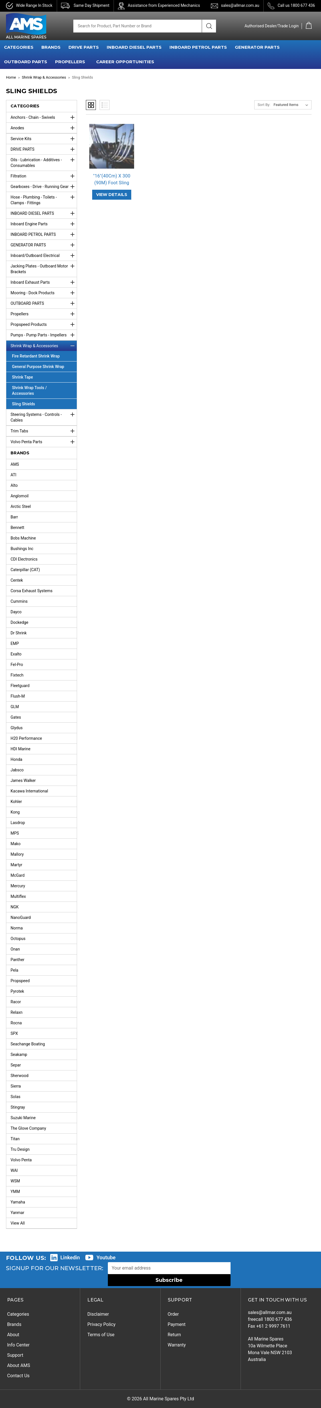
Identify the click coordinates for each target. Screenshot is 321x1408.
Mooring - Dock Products (44, 293)
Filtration (44, 176)
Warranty (177, 1345)
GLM (15, 706)
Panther (18, 959)
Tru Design (20, 1149)
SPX (14, 1033)
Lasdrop (18, 822)
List (105, 105)
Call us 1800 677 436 (296, 5)
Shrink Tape (22, 377)
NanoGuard (21, 917)
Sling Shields (23, 404)
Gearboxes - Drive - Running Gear (44, 186)
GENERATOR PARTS (257, 47)
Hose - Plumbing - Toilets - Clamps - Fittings (44, 198)
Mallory (17, 854)
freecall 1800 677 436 (270, 1319)
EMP (15, 643)
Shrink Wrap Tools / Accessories (29, 390)
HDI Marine (21, 749)
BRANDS (50, 47)
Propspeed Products (44, 324)
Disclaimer (98, 1314)
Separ (16, 1065)
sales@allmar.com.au (240, 5)
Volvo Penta (21, 1160)
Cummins (19, 601)
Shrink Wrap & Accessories (44, 346)
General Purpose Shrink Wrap (38, 366)
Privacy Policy (101, 1324)
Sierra (16, 1086)
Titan (15, 1139)
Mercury (18, 886)
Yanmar (17, 1212)
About (13, 1334)
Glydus (17, 728)
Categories (18, 1314)
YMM (15, 1191)
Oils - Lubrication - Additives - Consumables (44, 161)
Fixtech (17, 675)
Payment (177, 1324)
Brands (14, 1324)
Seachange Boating (28, 1044)
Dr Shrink (19, 633)
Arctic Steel (21, 506)
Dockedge (19, 622)
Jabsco (17, 770)
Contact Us (18, 1375)
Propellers (44, 314)
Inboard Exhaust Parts (44, 282)
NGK (15, 907)
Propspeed (20, 980)
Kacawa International (29, 791)
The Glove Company (28, 1128)
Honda (16, 759)
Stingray (18, 1107)
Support (15, 1355)
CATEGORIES (18, 47)
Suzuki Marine (23, 1117)
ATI (13, 475)
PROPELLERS (70, 61)
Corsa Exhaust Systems (32, 590)
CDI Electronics (24, 559)
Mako (16, 843)
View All (18, 1223)
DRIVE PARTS (83, 47)
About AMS (18, 1365)
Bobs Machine (23, 538)
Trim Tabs (44, 431)
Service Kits (44, 139)
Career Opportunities (125, 61)
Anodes (44, 128)
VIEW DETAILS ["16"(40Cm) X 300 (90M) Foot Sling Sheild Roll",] (111, 194)
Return (174, 1334)
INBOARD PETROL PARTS (198, 47)
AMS (15, 464)
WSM (15, 1181)
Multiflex (18, 896)
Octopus (18, 938)
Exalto (16, 654)
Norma (17, 928)
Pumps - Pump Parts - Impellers (44, 335)
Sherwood (20, 1075)
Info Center (18, 1345)
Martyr (16, 865)
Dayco (16, 612)
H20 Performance (26, 738)
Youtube (106, 1257)
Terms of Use (100, 1334)
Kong (15, 812)
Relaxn (17, 1012)
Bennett (17, 527)
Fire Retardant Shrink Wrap (36, 356)
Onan (15, 949)
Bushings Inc (22, 548)
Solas (16, 1096)
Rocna (16, 1023)
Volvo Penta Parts (44, 442)
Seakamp (19, 1054)
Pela (14, 970)
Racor (16, 1002)
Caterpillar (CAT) (25, 569)
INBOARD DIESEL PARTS (134, 47)
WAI (14, 1170)
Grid (91, 105)
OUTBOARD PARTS (25, 61)
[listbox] (292, 105)
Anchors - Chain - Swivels (44, 117)
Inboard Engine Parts (44, 224)
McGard (18, 875)
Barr (14, 517)
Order (173, 1314)
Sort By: (264, 105)
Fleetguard (20, 685)
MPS (15, 833)
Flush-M (18, 696)
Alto (14, 485)
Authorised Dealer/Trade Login (272, 26)
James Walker (23, 780)
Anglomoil (20, 496)
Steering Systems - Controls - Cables (44, 415)
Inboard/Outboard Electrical (44, 255)
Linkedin (70, 1257)
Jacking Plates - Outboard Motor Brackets (44, 267)
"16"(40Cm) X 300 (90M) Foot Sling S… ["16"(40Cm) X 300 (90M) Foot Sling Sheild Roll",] (111, 182)
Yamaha (18, 1202)
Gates (16, 717)
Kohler (16, 801)
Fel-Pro (17, 664)
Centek (17, 580)
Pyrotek (17, 991)
